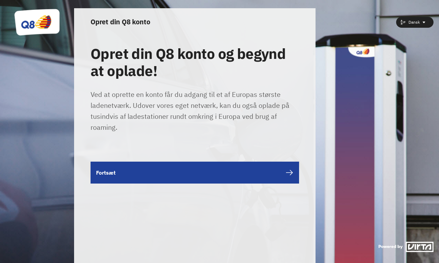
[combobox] (415, 22)
